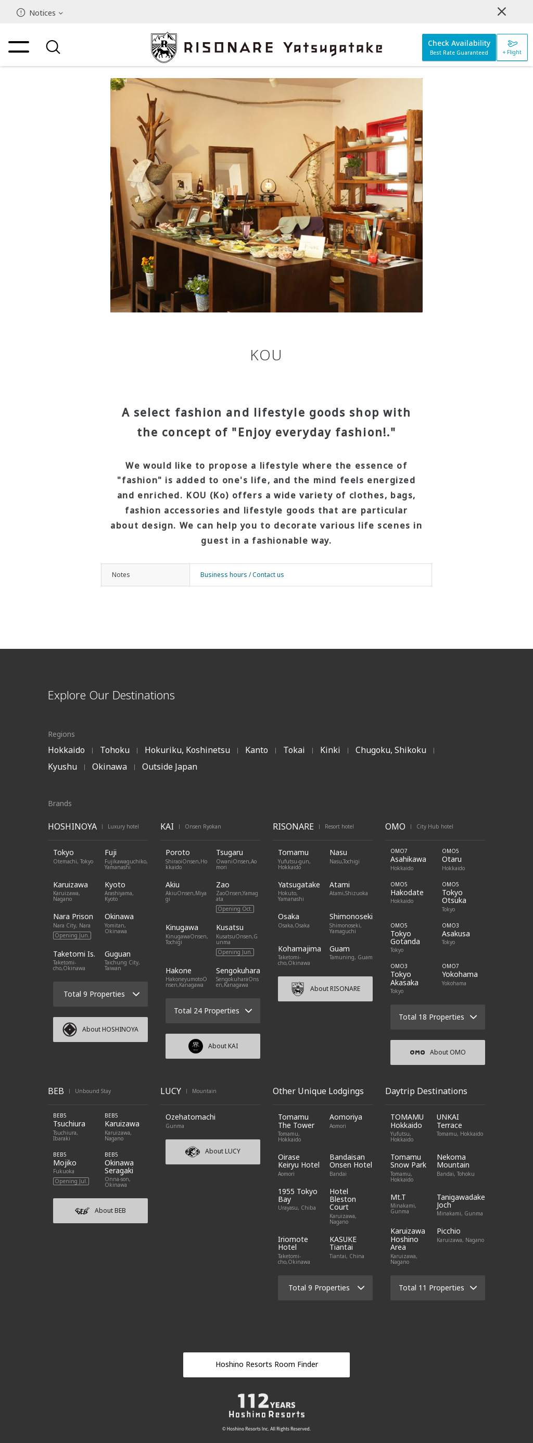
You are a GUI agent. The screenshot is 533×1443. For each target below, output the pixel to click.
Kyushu (62, 766)
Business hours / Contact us (242, 574)
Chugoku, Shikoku (391, 750)
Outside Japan (169, 766)
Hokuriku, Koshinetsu (187, 750)
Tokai (294, 750)
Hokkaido (66, 750)
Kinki (330, 750)
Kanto (256, 750)
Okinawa (109, 766)
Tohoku (115, 750)
